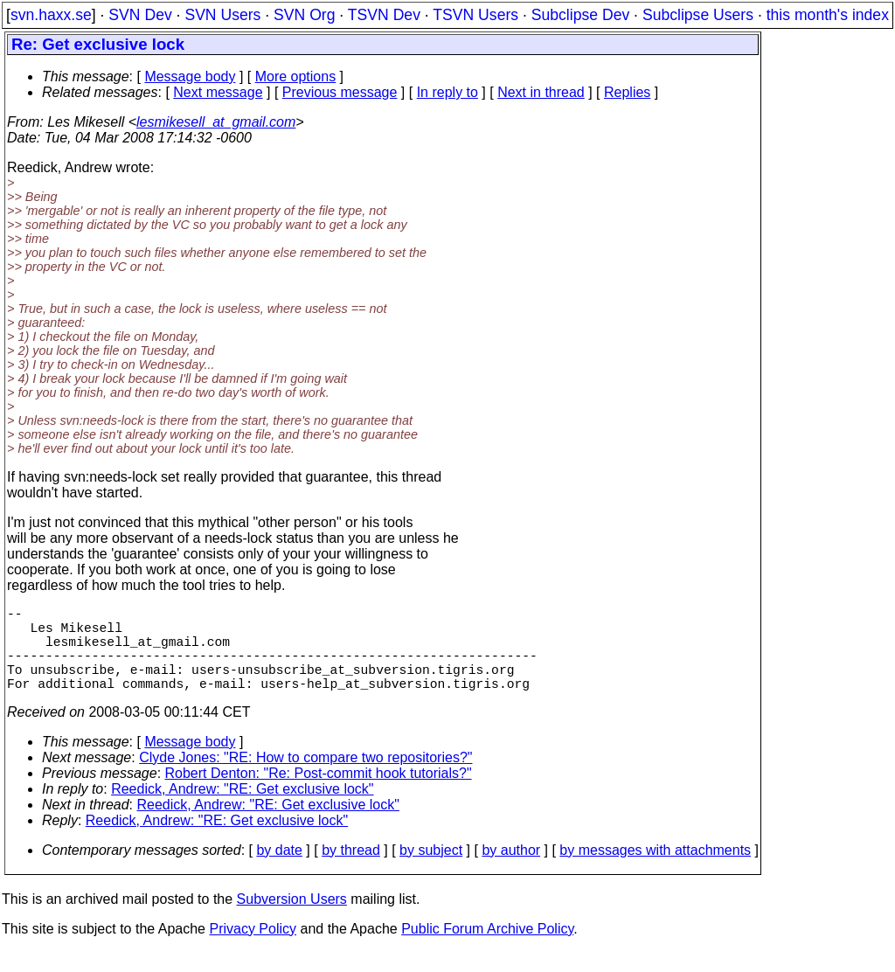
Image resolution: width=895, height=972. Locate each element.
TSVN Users (475, 15)
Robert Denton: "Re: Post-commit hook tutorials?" (318, 794)
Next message (217, 92)
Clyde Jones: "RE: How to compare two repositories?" (305, 778)
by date (279, 871)
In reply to (447, 92)
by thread (351, 871)
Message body (189, 76)
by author (511, 871)
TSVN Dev (384, 15)
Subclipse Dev (580, 15)
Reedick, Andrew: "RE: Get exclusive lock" (242, 809)
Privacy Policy (252, 949)
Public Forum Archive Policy (487, 949)
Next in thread (541, 92)
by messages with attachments (655, 871)
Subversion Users (292, 920)
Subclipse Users (697, 15)
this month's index (828, 15)
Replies (627, 92)
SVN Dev (139, 15)
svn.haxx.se (51, 15)
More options (295, 76)
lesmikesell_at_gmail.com (215, 122)
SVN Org (304, 15)
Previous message (340, 92)
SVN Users (222, 15)
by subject (430, 871)
